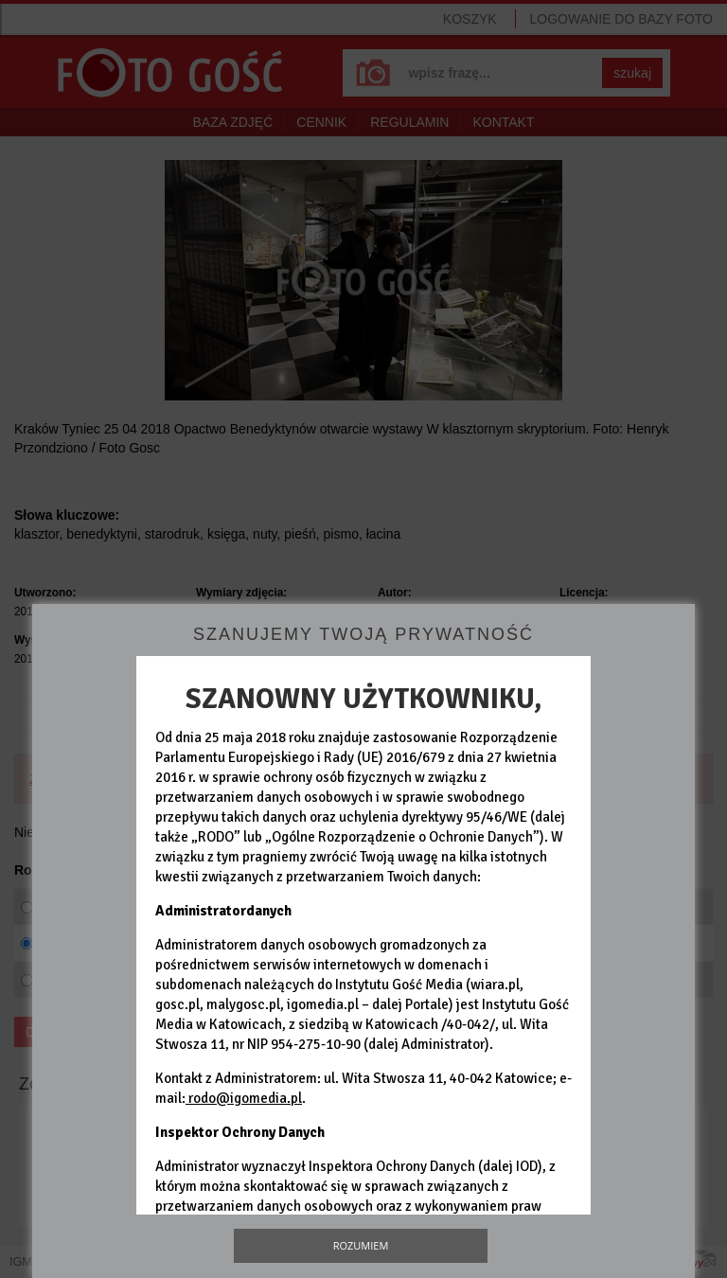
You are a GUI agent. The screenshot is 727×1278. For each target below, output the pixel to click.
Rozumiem (361, 1245)
